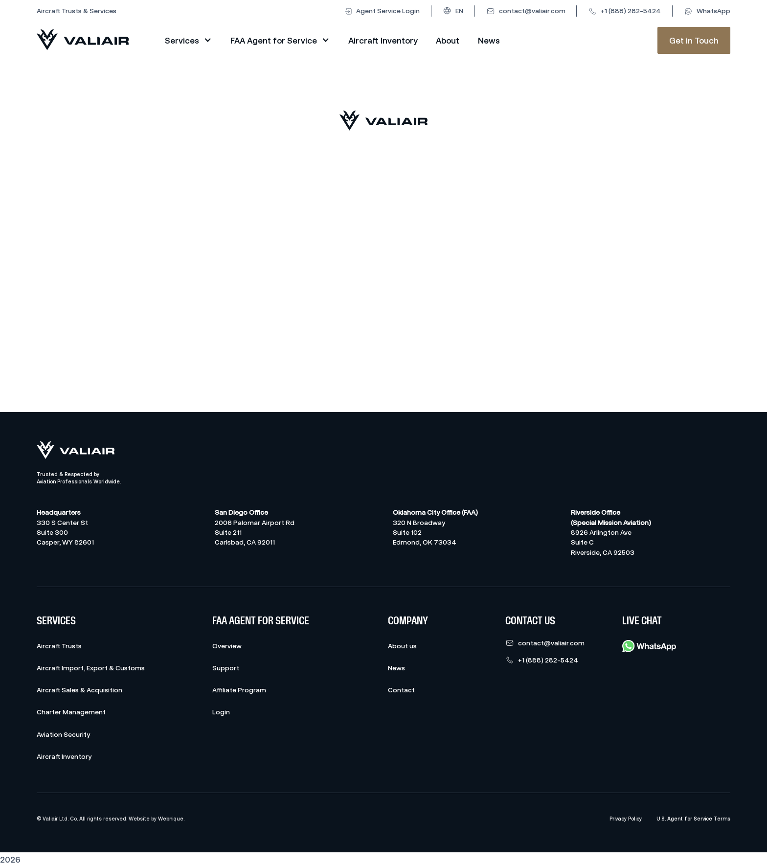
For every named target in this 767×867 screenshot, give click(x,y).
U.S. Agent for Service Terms (693, 818)
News (489, 41)
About (447, 41)
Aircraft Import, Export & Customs (91, 668)
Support (225, 668)
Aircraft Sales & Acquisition (79, 690)
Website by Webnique (156, 818)
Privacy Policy (625, 818)
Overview (227, 646)
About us (402, 646)
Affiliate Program (239, 690)
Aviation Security (63, 734)
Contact (401, 690)
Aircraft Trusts (59, 646)
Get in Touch (694, 41)
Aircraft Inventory (383, 41)
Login (221, 712)
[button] (453, 11)
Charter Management (71, 712)
